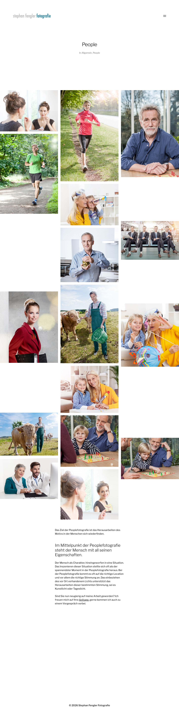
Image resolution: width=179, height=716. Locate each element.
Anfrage (84, 599)
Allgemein (87, 52)
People (96, 52)
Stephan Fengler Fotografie (94, 705)
